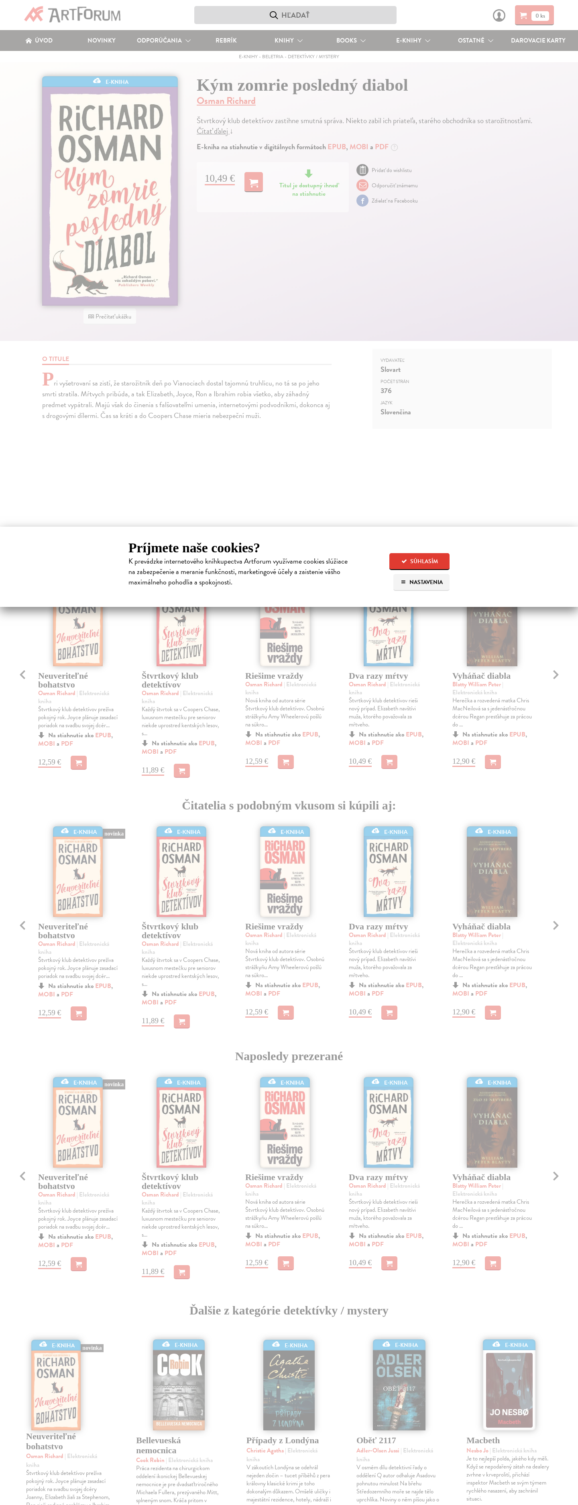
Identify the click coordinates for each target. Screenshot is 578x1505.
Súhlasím (419, 561)
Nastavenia (422, 582)
